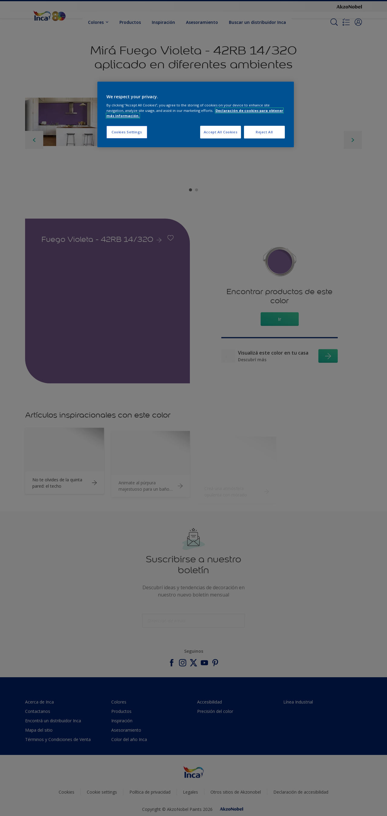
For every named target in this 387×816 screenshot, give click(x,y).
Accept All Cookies (220, 132)
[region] (195, 114)
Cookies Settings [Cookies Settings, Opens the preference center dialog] (127, 132)
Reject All (264, 132)
